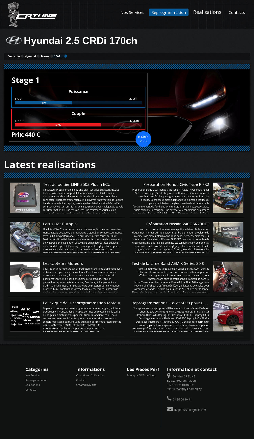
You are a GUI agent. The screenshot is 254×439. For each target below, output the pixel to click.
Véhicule (19, 56)
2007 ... (92, 56)
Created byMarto (86, 384)
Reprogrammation (168, 12)
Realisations (207, 12)
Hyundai (45, 56)
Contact (81, 379)
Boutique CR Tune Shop (141, 375)
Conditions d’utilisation (90, 375)
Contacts (236, 12)
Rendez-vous (143, 138)
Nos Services (132, 12)
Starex (69, 56)
